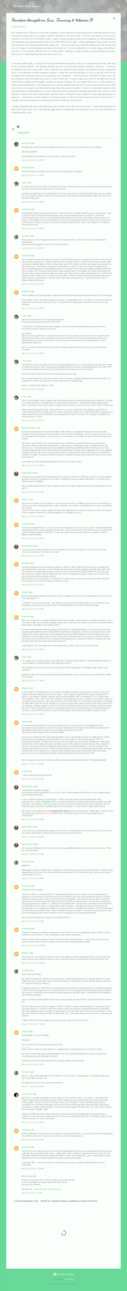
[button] (114, 19)
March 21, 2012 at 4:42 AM (33, 779)
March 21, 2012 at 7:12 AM (33, 854)
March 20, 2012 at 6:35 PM (33, 649)
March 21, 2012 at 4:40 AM (33, 764)
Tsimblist (25, 236)
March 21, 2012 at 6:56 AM (33, 819)
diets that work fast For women (47, 1189)
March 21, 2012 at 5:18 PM (33, 1122)
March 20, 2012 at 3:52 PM (33, 420)
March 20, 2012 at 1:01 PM (33, 160)
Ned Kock (26, 143)
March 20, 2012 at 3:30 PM (33, 353)
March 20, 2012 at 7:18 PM (33, 681)
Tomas (25, 721)
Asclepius (26, 167)
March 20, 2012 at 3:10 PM (33, 308)
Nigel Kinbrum (27, 473)
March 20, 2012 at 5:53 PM (33, 585)
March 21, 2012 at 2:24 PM (33, 1064)
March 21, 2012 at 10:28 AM (33, 963)
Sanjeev (25, 592)
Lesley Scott (27, 1094)
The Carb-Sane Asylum (26, 6)
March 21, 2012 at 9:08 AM (33, 878)
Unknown (25, 563)
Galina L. (25, 499)
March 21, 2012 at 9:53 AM (33, 921)
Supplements (23, 133)
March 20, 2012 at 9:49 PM (33, 714)
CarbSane (26, 209)
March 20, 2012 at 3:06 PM (33, 284)
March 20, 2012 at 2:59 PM (33, 228)
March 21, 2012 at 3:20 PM (33, 1086)
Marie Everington (29, 428)
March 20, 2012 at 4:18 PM (33, 516)
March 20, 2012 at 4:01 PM (33, 492)
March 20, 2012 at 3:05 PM (33, 248)
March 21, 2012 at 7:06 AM (33, 837)
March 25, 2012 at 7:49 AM (33, 1169)
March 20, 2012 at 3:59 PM (33, 465)
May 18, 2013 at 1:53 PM (32, 1193)
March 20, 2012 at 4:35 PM (33, 538)
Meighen (25, 688)
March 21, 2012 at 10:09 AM (33, 945)
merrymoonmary (69, 1279)
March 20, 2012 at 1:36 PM (33, 202)
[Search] (119, 7)
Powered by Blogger (63, 1274)
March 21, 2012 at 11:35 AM (33, 1024)
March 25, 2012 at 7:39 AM (33, 1140)
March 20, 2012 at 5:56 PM (33, 609)
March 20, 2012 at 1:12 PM (33, 175)
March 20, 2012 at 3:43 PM (33, 389)
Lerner (24, 183)
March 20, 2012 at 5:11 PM (33, 556)
